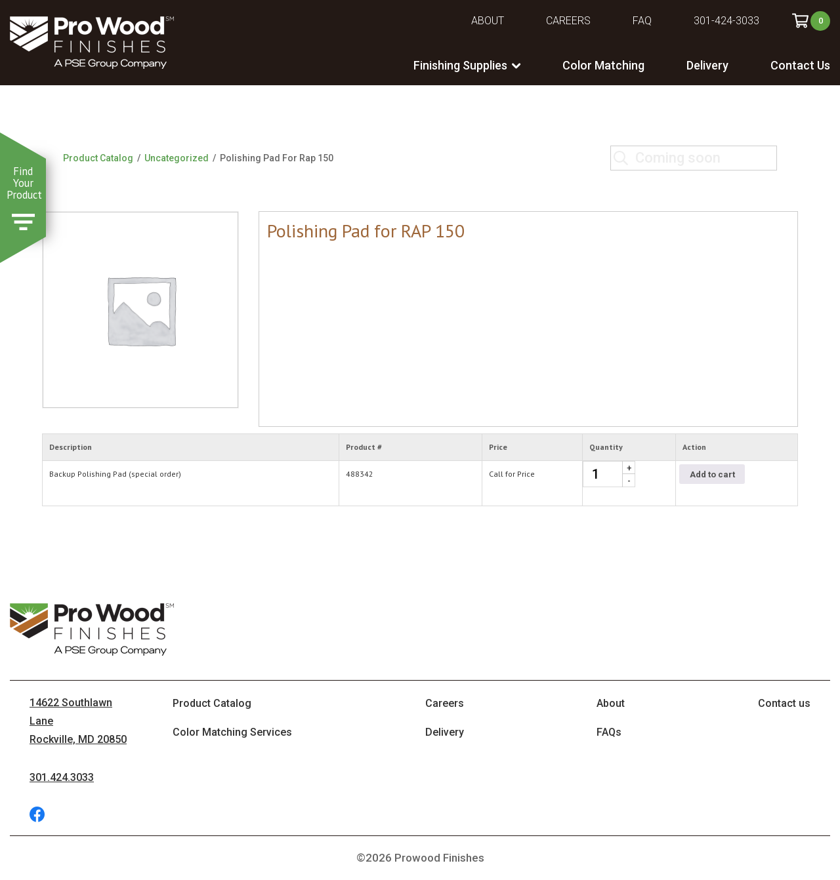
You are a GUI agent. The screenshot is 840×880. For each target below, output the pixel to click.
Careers (568, 20)
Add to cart (712, 474)
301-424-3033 (726, 20)
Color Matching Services (232, 732)
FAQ (642, 20)
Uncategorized (176, 158)
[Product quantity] (609, 474)
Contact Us (800, 65)
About (487, 20)
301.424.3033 (62, 777)
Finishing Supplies (460, 65)
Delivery (707, 65)
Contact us (784, 703)
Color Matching (603, 65)
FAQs (609, 732)
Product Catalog (98, 158)
